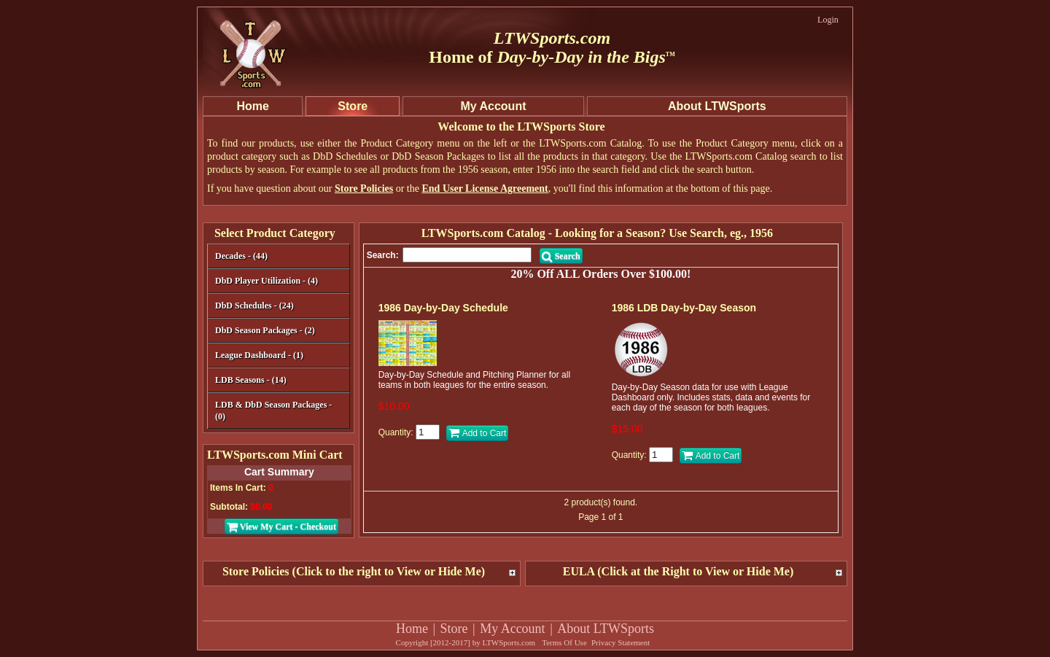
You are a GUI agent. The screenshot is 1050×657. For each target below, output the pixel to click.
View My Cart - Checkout (281, 526)
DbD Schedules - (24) (276, 306)
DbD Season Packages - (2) (265, 330)
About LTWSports (605, 628)
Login (828, 20)
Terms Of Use (564, 642)
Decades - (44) (276, 257)
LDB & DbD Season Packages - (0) (273, 410)
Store (454, 628)
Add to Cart (477, 433)
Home (412, 628)
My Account (512, 628)
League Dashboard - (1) (259, 355)
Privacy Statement (620, 642)
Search (561, 256)
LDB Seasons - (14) (251, 380)
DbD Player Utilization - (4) (266, 281)
